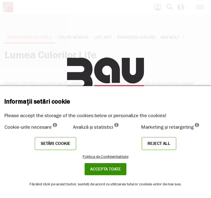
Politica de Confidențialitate (105, 156)
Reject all (159, 143)
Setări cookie (55, 143)
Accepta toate (105, 169)
